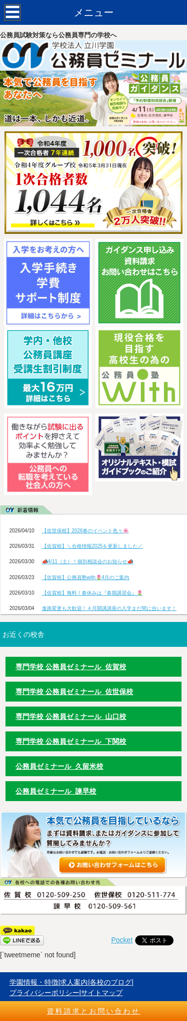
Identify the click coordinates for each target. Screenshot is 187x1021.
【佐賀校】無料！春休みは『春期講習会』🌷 (92, 593)
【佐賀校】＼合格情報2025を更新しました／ (92, 546)
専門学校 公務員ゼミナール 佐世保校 (74, 692)
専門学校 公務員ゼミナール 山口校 (70, 716)
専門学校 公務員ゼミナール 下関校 (70, 741)
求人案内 (74, 982)
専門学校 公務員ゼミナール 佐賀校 (70, 667)
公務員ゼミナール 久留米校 (59, 766)
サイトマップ (102, 993)
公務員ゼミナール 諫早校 (55, 791)
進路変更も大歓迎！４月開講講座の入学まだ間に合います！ (109, 608)
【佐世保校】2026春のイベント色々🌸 (85, 530)
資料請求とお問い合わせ (93, 1011)
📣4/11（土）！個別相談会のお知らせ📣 (87, 561)
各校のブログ (111, 982)
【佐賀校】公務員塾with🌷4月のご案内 (85, 577)
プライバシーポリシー (44, 993)
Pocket (122, 940)
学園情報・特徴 (33, 982)
